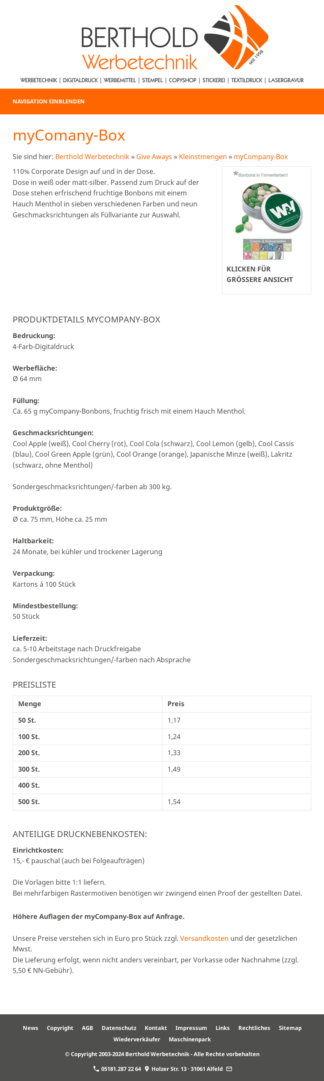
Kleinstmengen (203, 156)
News (30, 1028)
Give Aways (154, 156)
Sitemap (290, 1028)
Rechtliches (254, 1028)
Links (223, 1028)
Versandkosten (204, 938)
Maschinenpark (190, 1039)
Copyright (60, 1028)
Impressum (191, 1028)
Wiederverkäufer (136, 1039)
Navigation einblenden (49, 101)
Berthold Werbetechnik (92, 156)
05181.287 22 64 (117, 1069)
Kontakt (156, 1028)
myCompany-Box (261, 156)
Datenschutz (119, 1028)
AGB (87, 1028)
